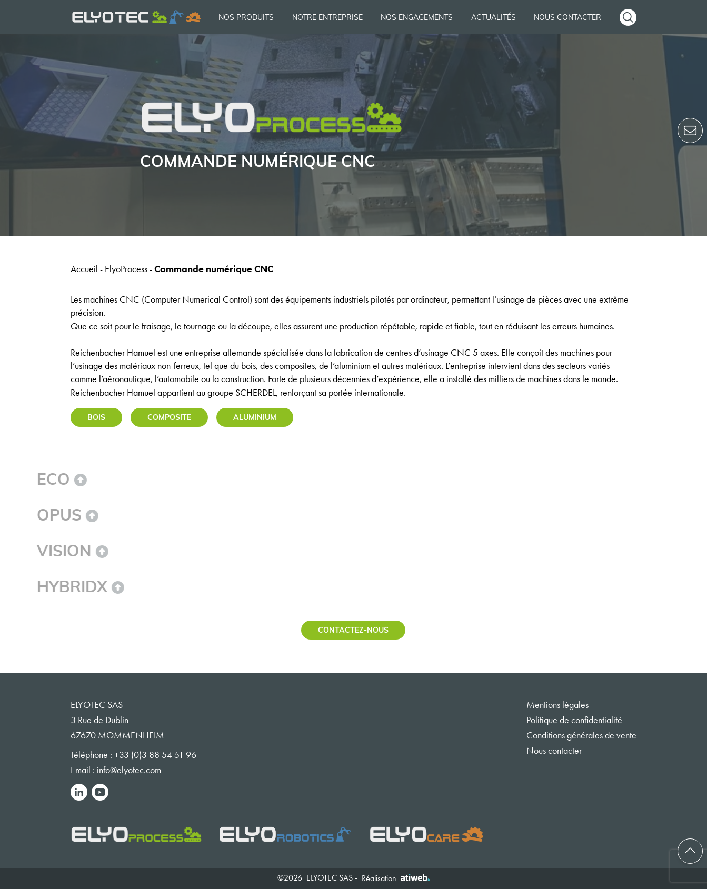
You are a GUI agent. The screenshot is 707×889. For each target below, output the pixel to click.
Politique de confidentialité (574, 720)
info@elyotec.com (129, 770)
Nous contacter (567, 17)
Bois (96, 417)
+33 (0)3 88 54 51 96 (155, 755)
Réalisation (396, 878)
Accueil (84, 269)
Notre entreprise (327, 17)
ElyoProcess (126, 269)
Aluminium (254, 417)
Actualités (493, 17)
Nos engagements (417, 17)
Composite (169, 417)
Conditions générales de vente (581, 735)
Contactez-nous (353, 630)
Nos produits (246, 17)
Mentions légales (557, 705)
